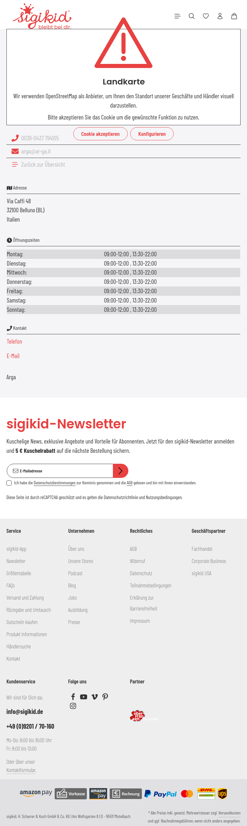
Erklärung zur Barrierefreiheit (143, 602)
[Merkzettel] (205, 16)
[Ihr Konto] (220, 16)
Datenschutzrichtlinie (121, 497)
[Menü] (177, 16)
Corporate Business (209, 561)
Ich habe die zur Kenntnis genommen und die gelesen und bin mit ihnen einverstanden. (105, 482)
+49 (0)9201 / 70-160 (30, 726)
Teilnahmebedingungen (150, 585)
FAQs (10, 585)
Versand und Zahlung (25, 597)
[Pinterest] (105, 698)
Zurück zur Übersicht (43, 164)
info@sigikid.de (24, 711)
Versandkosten (229, 812)
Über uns (76, 548)
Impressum (140, 620)
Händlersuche (18, 646)
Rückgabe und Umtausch (28, 609)
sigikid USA (201, 573)
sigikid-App (16, 548)
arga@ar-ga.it (36, 151)
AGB (130, 482)
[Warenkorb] (234, 16)
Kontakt (13, 658)
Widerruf (137, 561)
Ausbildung (77, 609)
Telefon (14, 341)
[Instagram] (73, 707)
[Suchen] (191, 16)
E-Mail (13, 355)
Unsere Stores (80, 561)
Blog (72, 585)
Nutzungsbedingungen (164, 497)
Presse (74, 622)
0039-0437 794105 (40, 138)
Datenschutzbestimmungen (55, 482)
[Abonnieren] (120, 471)
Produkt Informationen (26, 634)
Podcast (75, 573)
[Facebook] (73, 698)
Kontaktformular (21, 770)
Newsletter (15, 561)
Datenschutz (141, 573)
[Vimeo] (95, 698)
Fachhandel (202, 548)
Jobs (72, 597)
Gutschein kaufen (22, 622)
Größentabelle (18, 573)
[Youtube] (84, 698)
